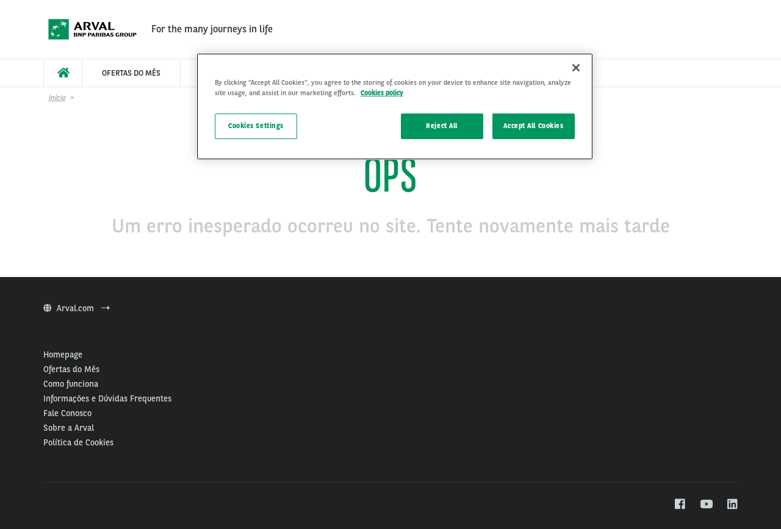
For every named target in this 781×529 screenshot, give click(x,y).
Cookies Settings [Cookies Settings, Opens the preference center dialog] (256, 125)
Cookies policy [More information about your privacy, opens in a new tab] (382, 92)
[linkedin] (732, 504)
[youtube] (705, 504)
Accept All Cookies (533, 125)
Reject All (442, 125)
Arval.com (76, 308)
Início (56, 97)
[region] (394, 106)
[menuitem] (63, 73)
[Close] (576, 67)
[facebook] (679, 504)
